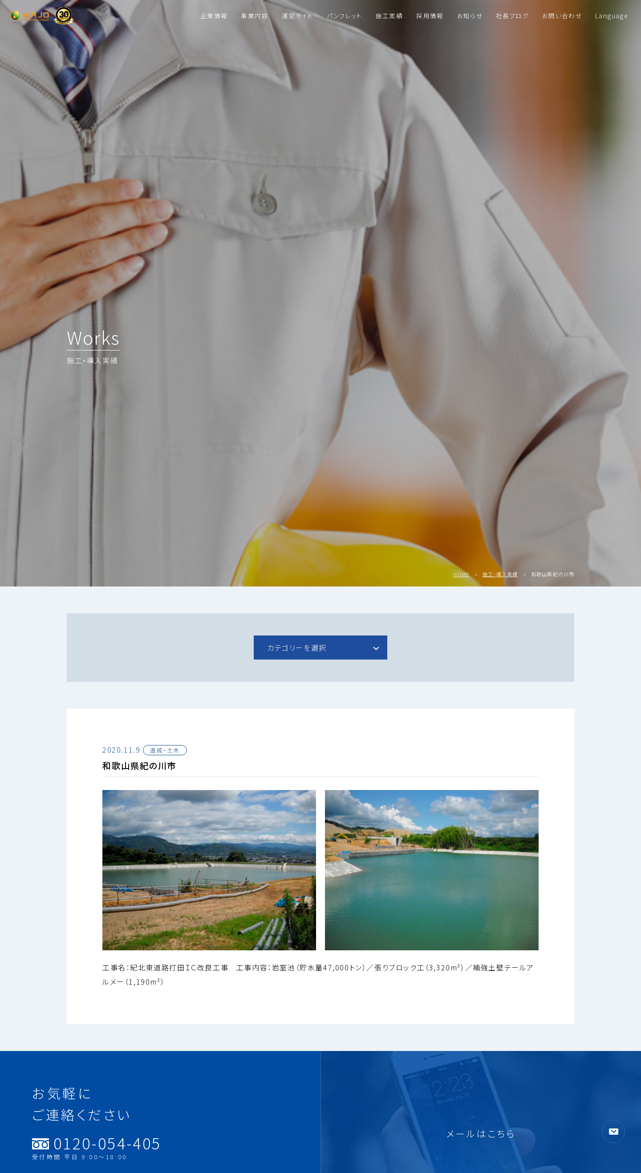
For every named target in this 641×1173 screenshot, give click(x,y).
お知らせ (470, 15)
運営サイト (297, 15)
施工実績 (389, 15)
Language (611, 15)
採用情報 (429, 15)
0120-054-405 (97, 1144)
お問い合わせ (562, 15)
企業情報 (213, 15)
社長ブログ (512, 15)
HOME (461, 574)
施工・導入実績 (500, 574)
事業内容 (254, 15)
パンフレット (344, 15)
